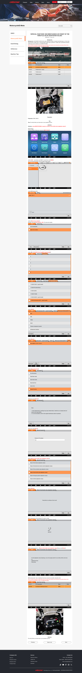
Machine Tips (15, 54)
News (43, 2)
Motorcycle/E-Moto (16, 38)
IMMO (12, 33)
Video (31, 2)
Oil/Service (14, 49)
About (48, 2)
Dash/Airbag (14, 43)
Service (37, 2)
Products (25, 2)
